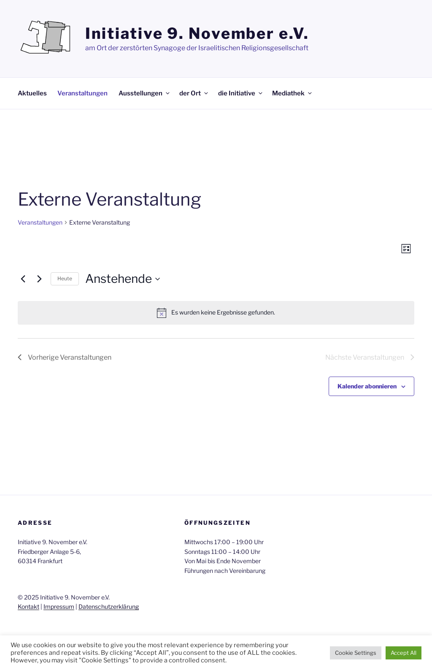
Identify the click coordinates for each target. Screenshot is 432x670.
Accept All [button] (403, 652)
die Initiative (241, 93)
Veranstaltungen (82, 93)
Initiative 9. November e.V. (197, 33)
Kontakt (28, 606)
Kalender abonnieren (367, 386)
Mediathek (292, 93)
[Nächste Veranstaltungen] (39, 279)
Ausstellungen (145, 93)
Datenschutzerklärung (108, 606)
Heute (64, 278)
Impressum (58, 606)
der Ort (194, 93)
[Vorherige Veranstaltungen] (23, 279)
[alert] (216, 313)
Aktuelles (32, 93)
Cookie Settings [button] (355, 652)
